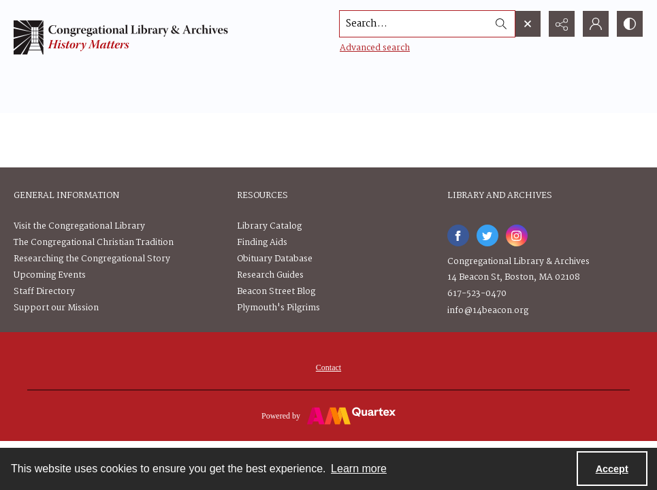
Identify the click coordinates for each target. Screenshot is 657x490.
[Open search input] (528, 24)
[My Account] (596, 24)
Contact (328, 367)
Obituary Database (275, 259)
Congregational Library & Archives (518, 262)
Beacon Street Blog (276, 291)
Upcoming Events (50, 275)
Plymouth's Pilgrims (278, 308)
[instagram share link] (517, 235)
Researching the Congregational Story (92, 259)
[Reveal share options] (562, 24)
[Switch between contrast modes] (630, 24)
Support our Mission (56, 308)
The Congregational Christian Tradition (94, 242)
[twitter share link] (487, 235)
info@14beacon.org (487, 311)
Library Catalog (269, 226)
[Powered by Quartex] (328, 415)
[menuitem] (328, 367)
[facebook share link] (458, 235)
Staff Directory (44, 291)
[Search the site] (413, 24)
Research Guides (270, 275)
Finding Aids (262, 242)
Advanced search (375, 48)
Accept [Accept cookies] (612, 468)
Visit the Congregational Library (79, 226)
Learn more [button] (359, 468)
